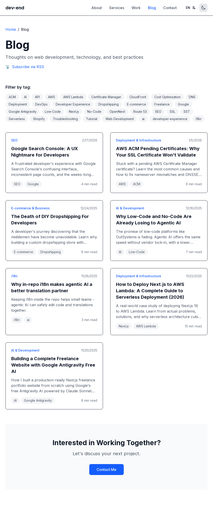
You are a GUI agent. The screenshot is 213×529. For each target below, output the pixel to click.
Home (10, 29)
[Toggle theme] (203, 8)
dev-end (14, 7)
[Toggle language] (190, 8)
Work (136, 7)
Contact (170, 7)
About (96, 7)
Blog (152, 7)
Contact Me (106, 469)
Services (116, 7)
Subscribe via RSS (24, 66)
